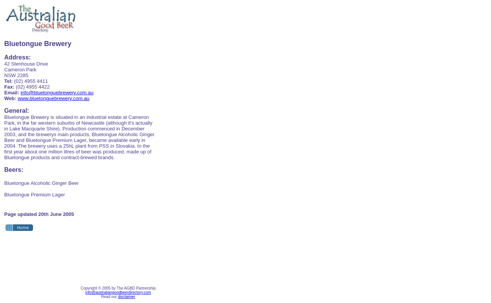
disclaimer (126, 297)
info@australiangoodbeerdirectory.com (118, 292)
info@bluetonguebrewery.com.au (57, 93)
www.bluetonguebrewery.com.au (53, 98)
